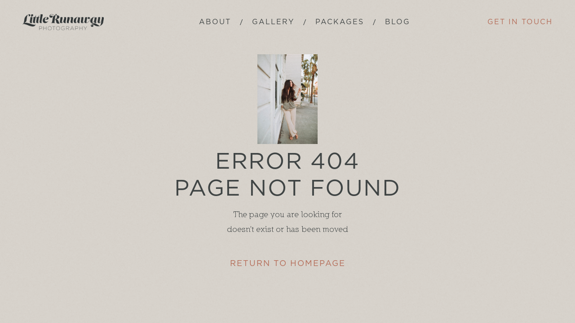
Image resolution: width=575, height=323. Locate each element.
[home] (63, 22)
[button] (339, 22)
